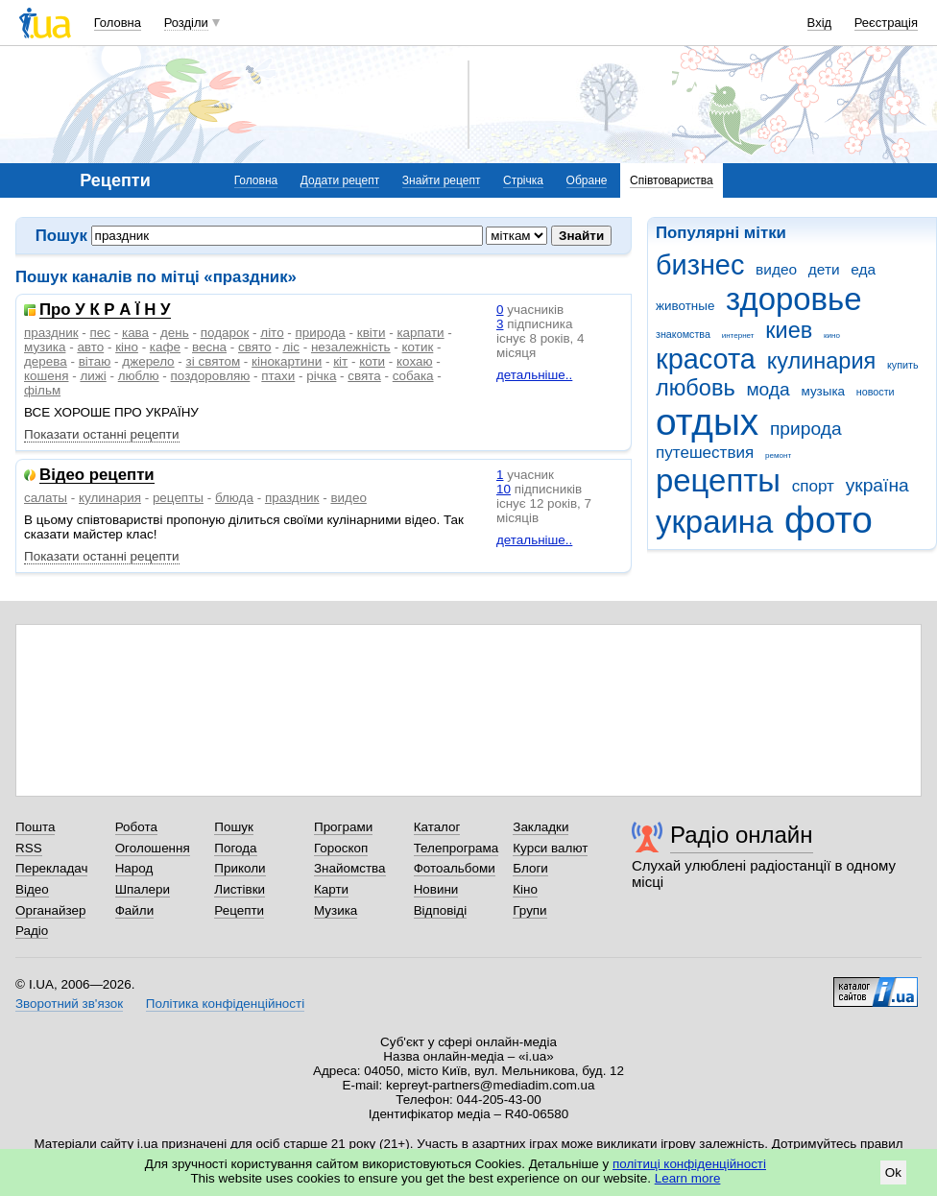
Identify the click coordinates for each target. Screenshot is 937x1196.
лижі (93, 376)
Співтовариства (671, 180)
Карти (331, 889)
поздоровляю (211, 376)
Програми (343, 827)
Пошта (35, 827)
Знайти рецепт (441, 180)
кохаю (414, 361)
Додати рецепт (339, 180)
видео (776, 269)
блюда (234, 497)
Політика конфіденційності (225, 1003)
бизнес (700, 265)
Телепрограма (456, 848)
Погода (235, 848)
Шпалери (142, 889)
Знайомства (350, 868)
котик (418, 347)
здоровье (793, 299)
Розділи (186, 22)
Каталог (437, 827)
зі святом (213, 361)
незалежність (351, 347)
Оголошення (152, 848)
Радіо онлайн (741, 835)
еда (863, 269)
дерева (45, 361)
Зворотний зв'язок (69, 1003)
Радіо (31, 930)
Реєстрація (886, 22)
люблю (138, 376)
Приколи (239, 868)
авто (90, 347)
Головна (117, 22)
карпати (420, 332)
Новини (436, 889)
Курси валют (550, 848)
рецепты (718, 480)
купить (903, 365)
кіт (340, 361)
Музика (335, 910)
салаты (45, 497)
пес (100, 332)
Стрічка (523, 180)
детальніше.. (534, 375)
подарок (225, 332)
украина (714, 521)
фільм (42, 390)
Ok (893, 1172)
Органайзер (50, 910)
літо (271, 332)
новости (875, 391)
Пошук (233, 827)
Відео (32, 889)
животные (685, 306)
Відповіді (441, 910)
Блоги (530, 868)
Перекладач (51, 868)
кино (832, 335)
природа (806, 429)
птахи (278, 376)
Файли (135, 910)
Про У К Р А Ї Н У (105, 310)
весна (209, 347)
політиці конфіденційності (689, 1164)
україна (877, 485)
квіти (371, 332)
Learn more (688, 1178)
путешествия (705, 452)
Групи (529, 910)
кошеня (46, 376)
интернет (738, 335)
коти (372, 361)
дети (824, 269)
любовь (695, 387)
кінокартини (287, 361)
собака (413, 376)
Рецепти (239, 910)
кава (135, 332)
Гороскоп (341, 848)
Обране (587, 180)
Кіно (525, 889)
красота (706, 359)
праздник (51, 332)
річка (321, 376)
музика (44, 347)
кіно (126, 347)
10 (503, 489)
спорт (813, 486)
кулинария (822, 360)
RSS (28, 848)
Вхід (819, 22)
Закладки (540, 827)
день (174, 332)
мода (767, 389)
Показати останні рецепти (102, 434)
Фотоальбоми (454, 868)
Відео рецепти (97, 475)
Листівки (239, 889)
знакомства (683, 334)
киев (788, 330)
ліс (291, 347)
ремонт (778, 455)
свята (364, 376)
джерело (148, 361)
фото (828, 519)
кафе (165, 347)
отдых (707, 422)
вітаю (95, 361)
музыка (824, 391)
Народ (134, 868)
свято (254, 347)
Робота (136, 827)
